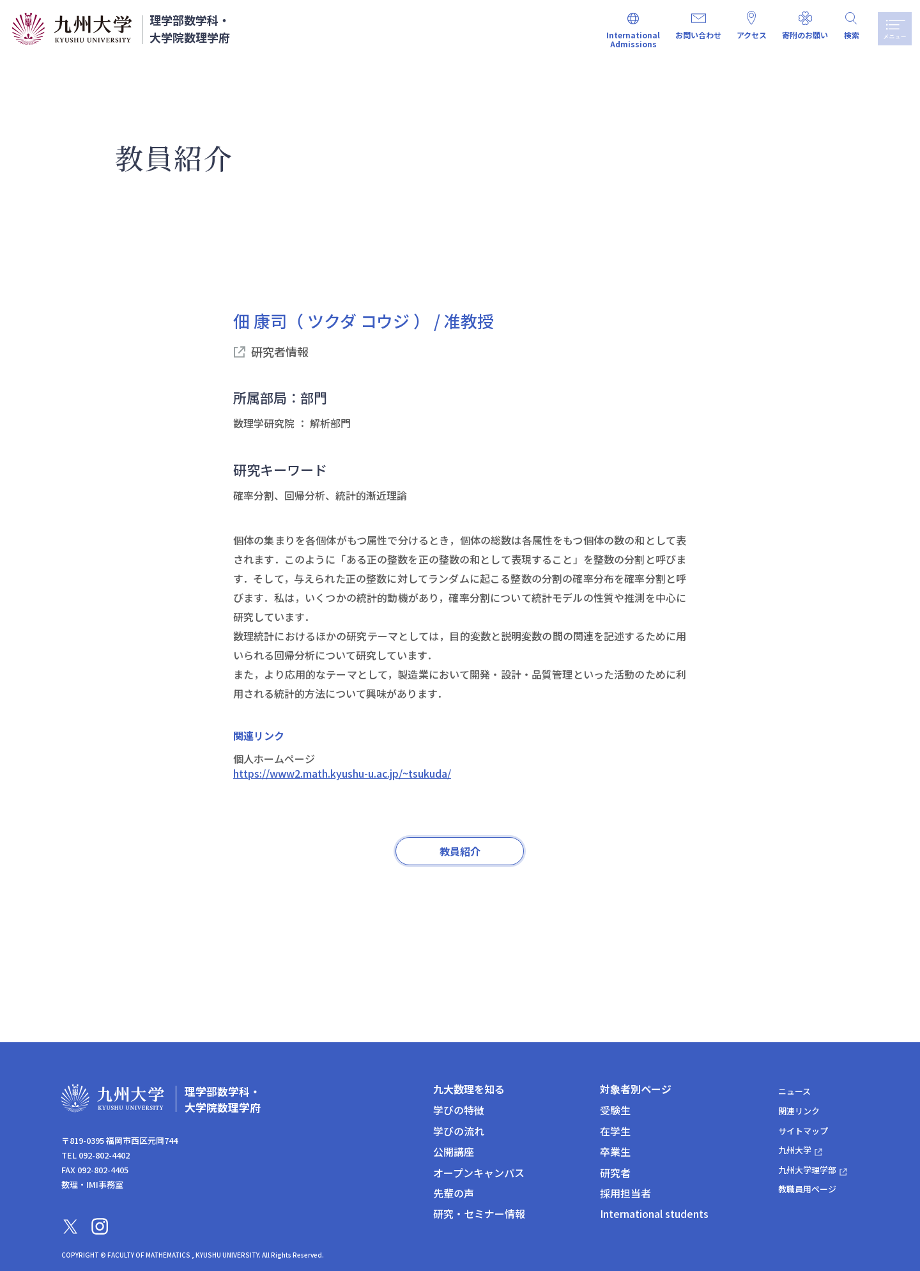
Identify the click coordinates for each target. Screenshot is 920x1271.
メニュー (892, 29)
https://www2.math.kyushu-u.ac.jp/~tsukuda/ (342, 773)
